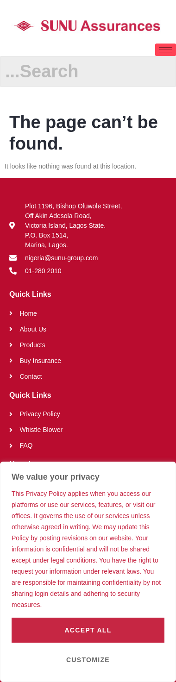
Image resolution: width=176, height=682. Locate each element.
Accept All (87, 630)
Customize (88, 659)
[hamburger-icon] (165, 50)
